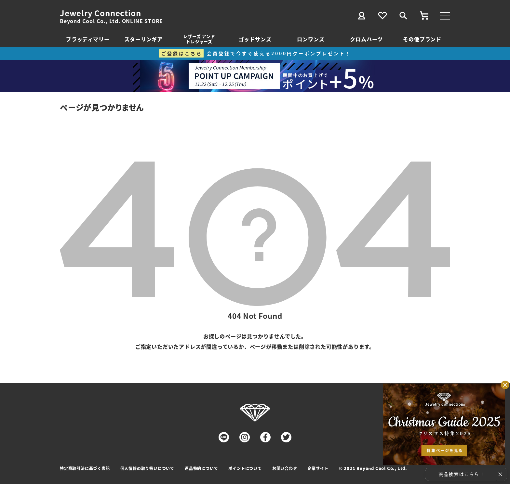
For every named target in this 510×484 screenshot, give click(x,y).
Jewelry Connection (100, 13)
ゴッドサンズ (255, 39)
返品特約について (201, 468)
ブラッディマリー (87, 39)
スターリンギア (143, 39)
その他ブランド (422, 39)
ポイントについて (245, 468)
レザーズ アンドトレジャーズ (199, 39)
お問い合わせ (284, 468)
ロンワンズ (310, 39)
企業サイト (318, 468)
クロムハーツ (366, 39)
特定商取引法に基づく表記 (85, 468)
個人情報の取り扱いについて (147, 468)
